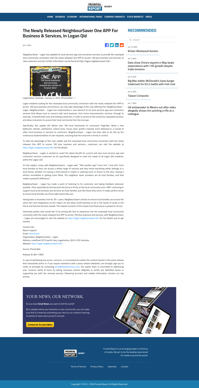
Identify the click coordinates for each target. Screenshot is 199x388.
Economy (72, 17)
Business (60, 17)
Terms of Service (78, 366)
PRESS (149, 17)
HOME (50, 17)
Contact (124, 366)
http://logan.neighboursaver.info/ (38, 147)
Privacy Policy (97, 366)
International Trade (90, 17)
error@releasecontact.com (67, 267)
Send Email (34, 234)
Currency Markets (114, 17)
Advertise (112, 366)
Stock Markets (135, 17)
